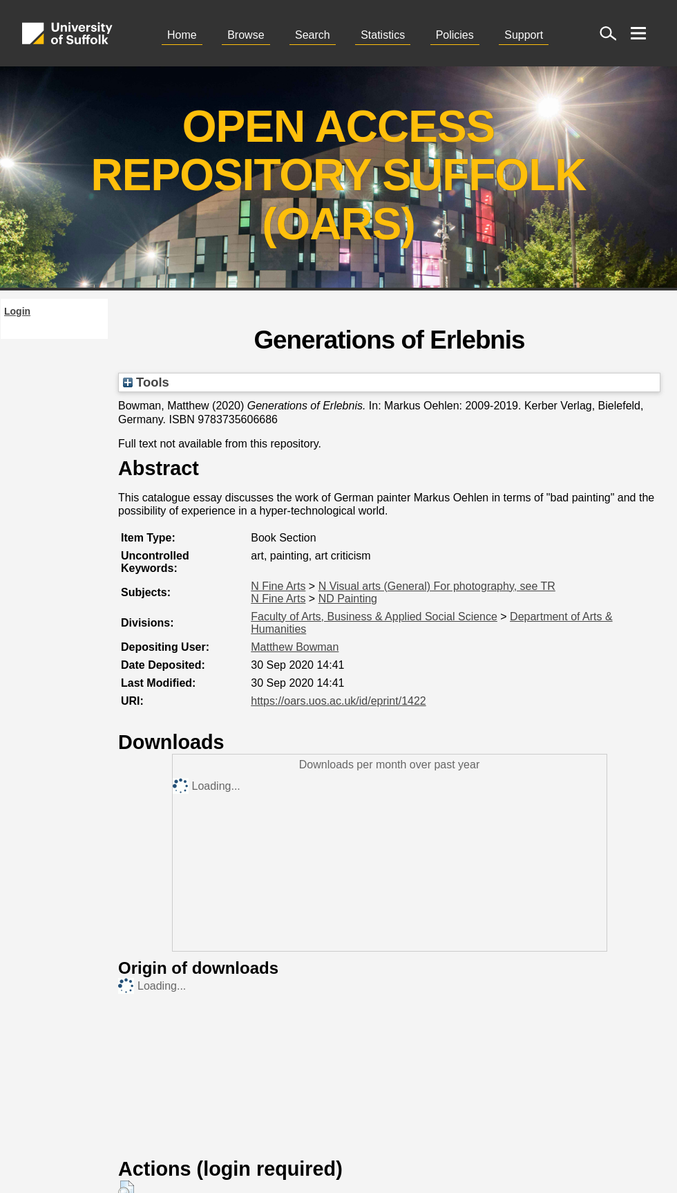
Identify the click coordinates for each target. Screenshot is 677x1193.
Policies (455, 35)
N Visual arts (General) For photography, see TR (436, 586)
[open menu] (638, 33)
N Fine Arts (278, 586)
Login (17, 311)
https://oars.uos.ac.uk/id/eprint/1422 (338, 701)
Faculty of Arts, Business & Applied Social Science (374, 616)
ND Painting (347, 598)
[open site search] (608, 33)
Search (312, 35)
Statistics (383, 35)
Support (523, 35)
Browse (245, 35)
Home (182, 35)
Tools (146, 382)
